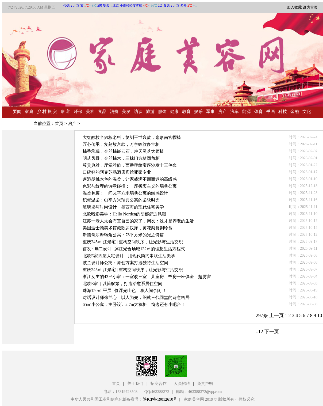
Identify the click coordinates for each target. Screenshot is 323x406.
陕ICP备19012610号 (160, 399)
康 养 (65, 111)
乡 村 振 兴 (47, 111)
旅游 (150, 111)
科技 (282, 111)
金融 (294, 111)
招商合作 (159, 383)
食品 (102, 111)
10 (319, 315)
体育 (258, 111)
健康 (174, 111)
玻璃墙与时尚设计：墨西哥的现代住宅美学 (123, 207)
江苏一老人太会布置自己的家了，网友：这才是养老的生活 (138, 221)
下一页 (271, 331)
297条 (262, 315)
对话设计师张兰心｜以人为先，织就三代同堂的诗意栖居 (136, 297)
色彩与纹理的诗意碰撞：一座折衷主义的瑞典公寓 (130, 186)
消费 (114, 111)
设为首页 (310, 7)
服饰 (162, 111)
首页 (59, 123)
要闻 (17, 111)
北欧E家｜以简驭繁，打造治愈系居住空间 (122, 283)
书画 (270, 111)
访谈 (138, 111)
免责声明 (205, 383)
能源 (246, 111)
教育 (186, 111)
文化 (306, 111)
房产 (222, 111)
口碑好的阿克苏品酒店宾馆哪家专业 (117, 172)
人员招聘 (182, 383)
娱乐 (198, 111)
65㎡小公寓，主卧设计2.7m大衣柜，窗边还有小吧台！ (134, 304)
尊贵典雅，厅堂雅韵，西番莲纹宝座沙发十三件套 (130, 165)
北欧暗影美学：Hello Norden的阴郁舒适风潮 (124, 214)
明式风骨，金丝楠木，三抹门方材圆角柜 (121, 158)
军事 (210, 111)
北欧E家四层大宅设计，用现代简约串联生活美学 (129, 255)
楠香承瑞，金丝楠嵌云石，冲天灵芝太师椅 (123, 151)
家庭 (29, 111)
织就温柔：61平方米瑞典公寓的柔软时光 (121, 200)
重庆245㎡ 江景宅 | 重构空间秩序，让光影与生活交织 (133, 242)
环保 (78, 111)
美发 (126, 111)
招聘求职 (21, 119)
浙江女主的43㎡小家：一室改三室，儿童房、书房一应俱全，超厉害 (147, 276)
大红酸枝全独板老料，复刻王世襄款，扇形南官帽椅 (132, 137)
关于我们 (135, 383)
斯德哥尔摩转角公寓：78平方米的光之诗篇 (123, 235)
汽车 (234, 111)
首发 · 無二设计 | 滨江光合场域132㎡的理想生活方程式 (134, 248)
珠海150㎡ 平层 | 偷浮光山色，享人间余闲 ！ (125, 290)
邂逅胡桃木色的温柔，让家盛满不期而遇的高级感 (130, 179)
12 (260, 331)
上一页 (276, 315)
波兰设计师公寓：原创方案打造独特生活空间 (125, 262)
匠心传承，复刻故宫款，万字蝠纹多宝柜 (121, 144)
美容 (90, 111)
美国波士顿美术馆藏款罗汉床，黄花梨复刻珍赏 (127, 228)
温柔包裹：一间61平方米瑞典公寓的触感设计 (125, 193)
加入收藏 (294, 7)
